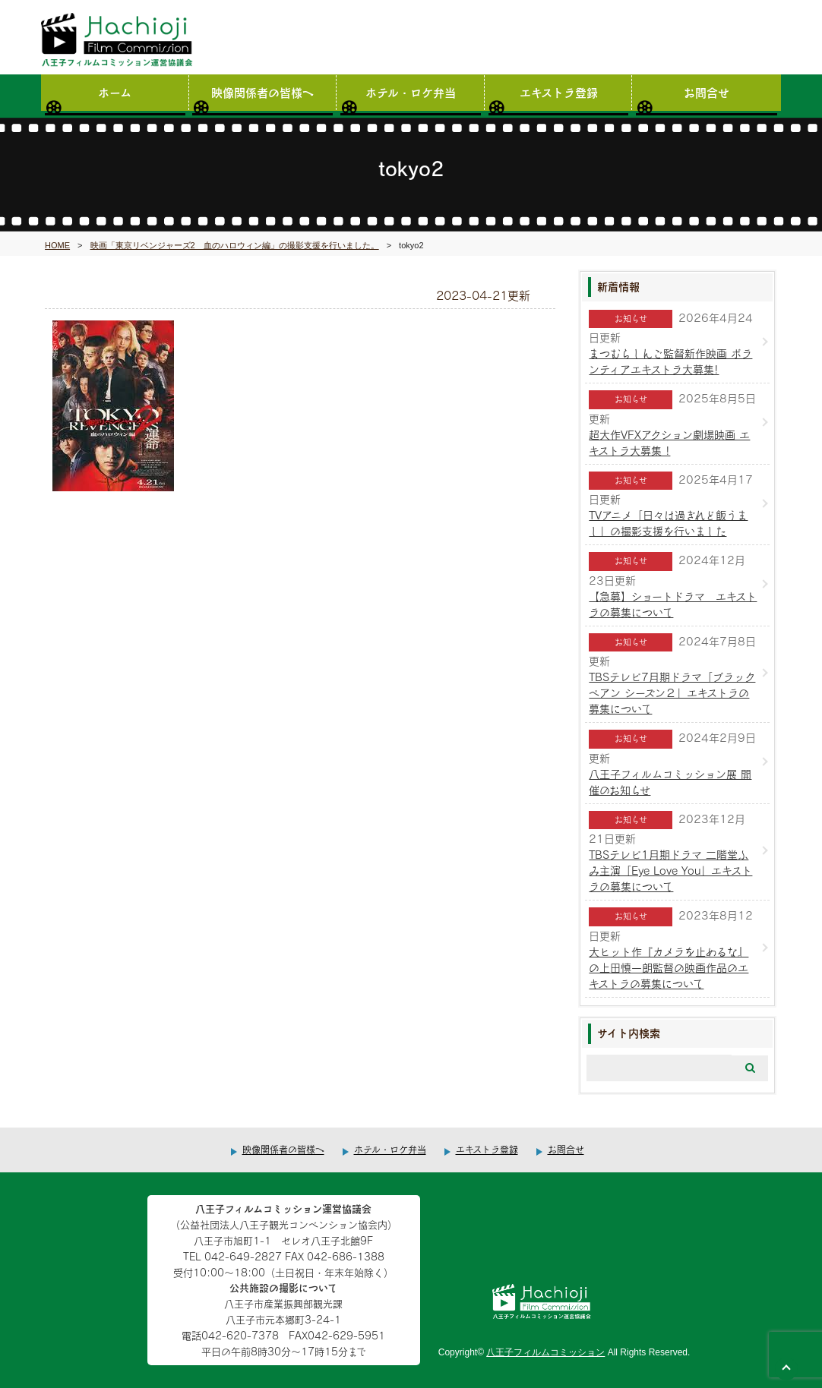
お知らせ (631, 318)
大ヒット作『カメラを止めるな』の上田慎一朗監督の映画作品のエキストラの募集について (668, 967)
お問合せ (706, 92)
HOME (57, 245)
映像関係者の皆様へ (262, 92)
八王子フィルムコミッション (545, 1352)
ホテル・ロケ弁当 (410, 92)
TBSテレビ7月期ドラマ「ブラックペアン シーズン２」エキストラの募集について (672, 692)
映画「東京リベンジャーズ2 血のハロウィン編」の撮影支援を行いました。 (234, 245)
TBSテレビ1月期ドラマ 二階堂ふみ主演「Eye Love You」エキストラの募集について (670, 870)
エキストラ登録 (559, 92)
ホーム (114, 92)
